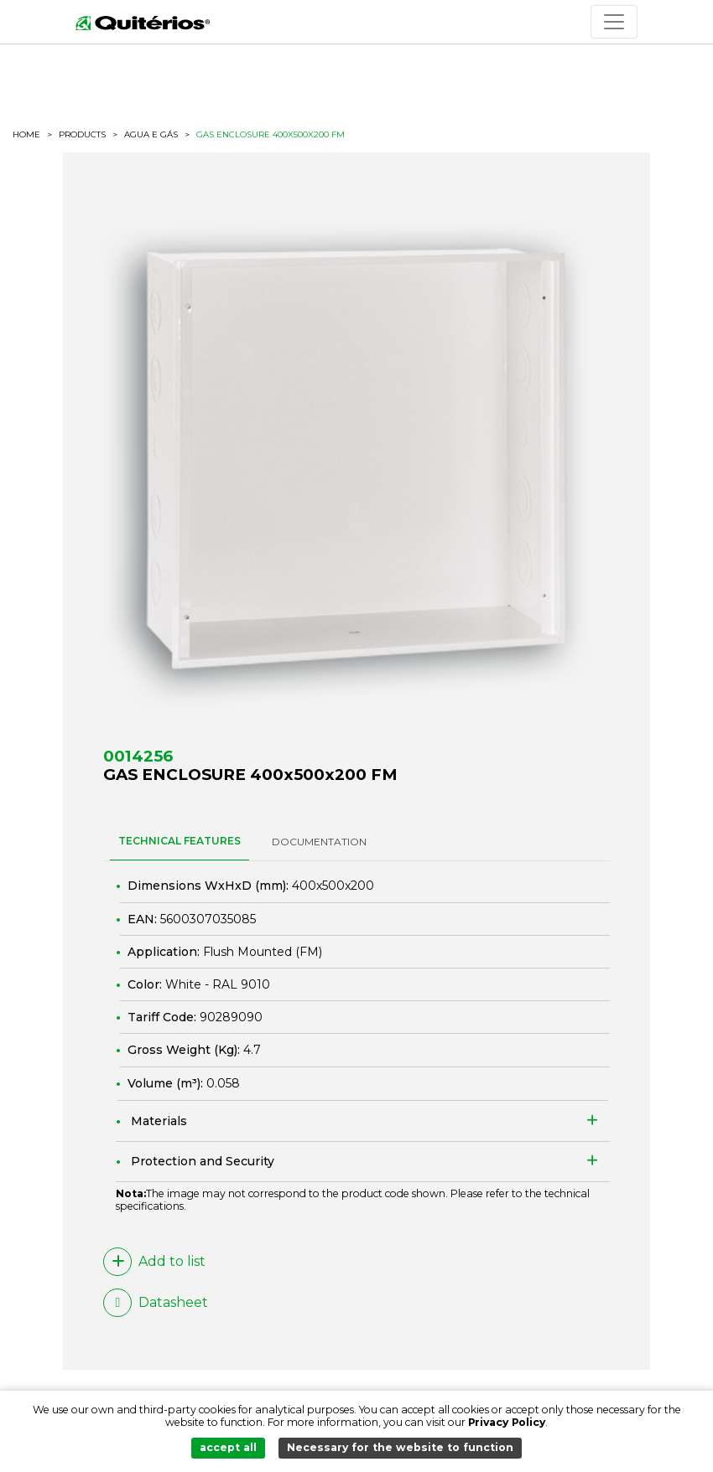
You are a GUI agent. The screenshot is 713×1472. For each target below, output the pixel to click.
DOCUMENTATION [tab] (319, 841)
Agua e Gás (151, 135)
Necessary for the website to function (400, 1447)
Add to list (154, 1261)
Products (82, 134)
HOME (26, 135)
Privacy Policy (506, 1422)
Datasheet (155, 1303)
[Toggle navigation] (614, 22)
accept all (228, 1447)
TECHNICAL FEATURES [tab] (179, 840)
